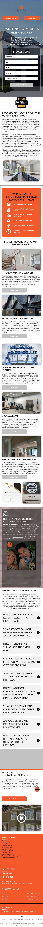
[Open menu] (41, 9)
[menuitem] (4, 911)
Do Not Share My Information (15, 919)
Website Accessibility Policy (23, 921)
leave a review (18, 537)
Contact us (20, 157)
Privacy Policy (4, 919)
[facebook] (3, 877)
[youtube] (11, 877)
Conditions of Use (27, 919)
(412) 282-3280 (7, 873)
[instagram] (7, 877)
